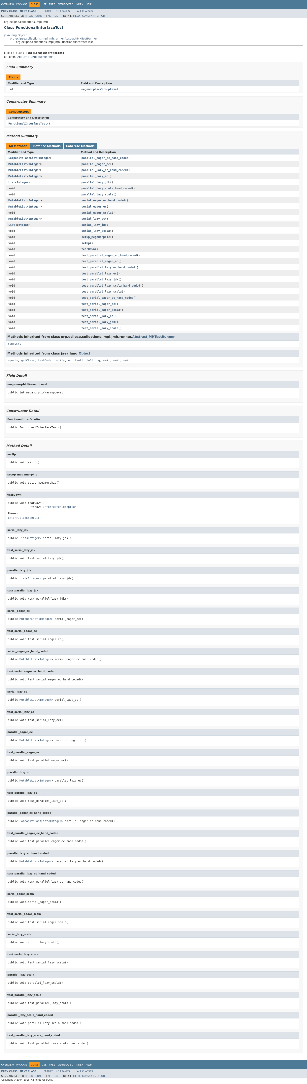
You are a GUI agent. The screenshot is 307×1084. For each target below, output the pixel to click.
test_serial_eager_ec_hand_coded (107, 297)
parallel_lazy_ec (95, 176)
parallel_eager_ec (96, 164)
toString (93, 360)
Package (21, 4)
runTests (14, 343)
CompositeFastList (22, 157)
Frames (48, 11)
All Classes (85, 11)
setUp (86, 243)
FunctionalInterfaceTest (27, 123)
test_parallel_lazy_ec (99, 273)
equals (13, 360)
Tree (52, 4)
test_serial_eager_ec (98, 303)
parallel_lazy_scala (97, 194)
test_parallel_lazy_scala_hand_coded (111, 285)
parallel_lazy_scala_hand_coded (107, 188)
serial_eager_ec (94, 206)
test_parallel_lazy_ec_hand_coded (108, 267)
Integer (44, 157)
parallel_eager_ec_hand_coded (105, 157)
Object (84, 353)
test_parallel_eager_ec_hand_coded (109, 255)
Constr (40, 15)
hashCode (44, 360)
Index (79, 4)
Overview (7, 4)
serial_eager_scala (97, 212)
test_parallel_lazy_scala (102, 291)
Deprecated (65, 4)
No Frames (63, 11)
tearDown (88, 249)
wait (106, 360)
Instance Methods (46, 146)
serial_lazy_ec (93, 218)
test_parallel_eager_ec (100, 261)
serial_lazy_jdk (94, 224)
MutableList (17, 164)
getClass (27, 360)
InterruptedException (60, 506)
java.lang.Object (15, 35)
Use (44, 4)
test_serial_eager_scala (101, 309)
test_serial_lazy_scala (100, 328)
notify (60, 360)
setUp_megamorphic (96, 237)
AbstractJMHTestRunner (34, 56)
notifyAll (75, 360)
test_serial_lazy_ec (97, 316)
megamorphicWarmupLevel (100, 89)
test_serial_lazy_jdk (98, 322)
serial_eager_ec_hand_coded (103, 200)
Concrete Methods (80, 146)
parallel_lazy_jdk (96, 182)
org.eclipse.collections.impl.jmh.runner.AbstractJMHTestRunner (53, 38)
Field (29, 15)
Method (53, 15)
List (11, 182)
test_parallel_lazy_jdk (100, 279)
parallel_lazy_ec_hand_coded (104, 170)
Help (88, 4)
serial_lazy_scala (96, 230)
